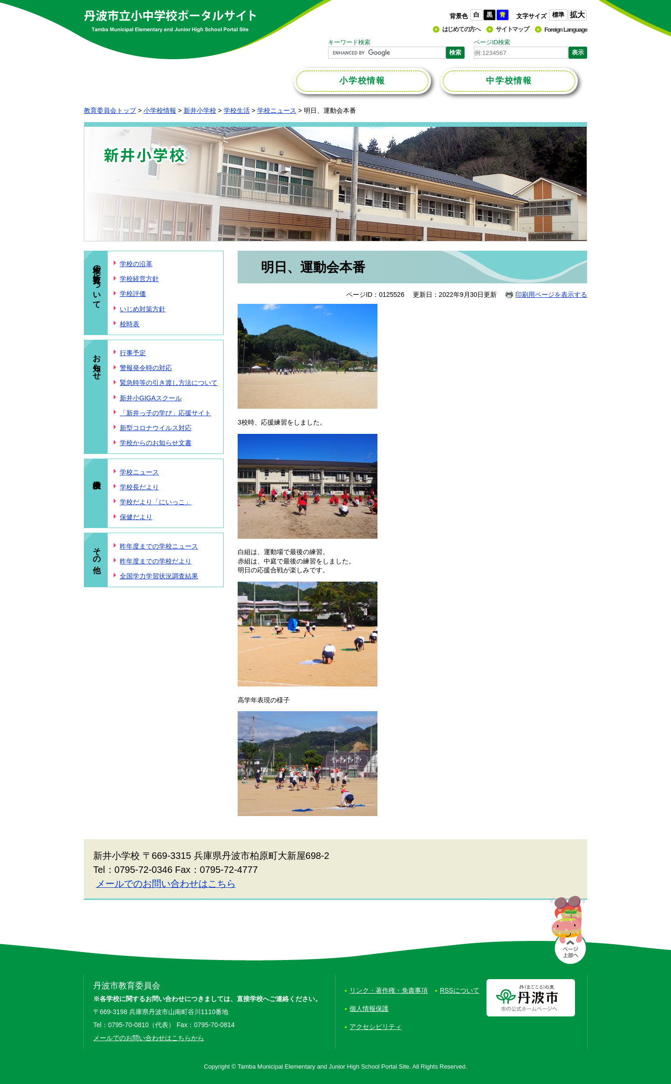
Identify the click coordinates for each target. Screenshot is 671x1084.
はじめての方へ (461, 29)
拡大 (577, 15)
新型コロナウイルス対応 (156, 428)
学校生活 (237, 110)
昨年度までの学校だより (156, 561)
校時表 (129, 324)
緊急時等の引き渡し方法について (169, 382)
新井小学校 (200, 110)
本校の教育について (96, 282)
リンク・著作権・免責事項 (388, 990)
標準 (558, 14)
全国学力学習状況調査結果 (159, 576)
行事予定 (133, 353)
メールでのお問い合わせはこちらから (148, 1038)
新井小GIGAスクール (151, 398)
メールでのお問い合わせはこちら (166, 883)
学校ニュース (276, 110)
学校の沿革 (136, 264)
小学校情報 (160, 110)
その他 (96, 551)
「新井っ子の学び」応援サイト (165, 413)
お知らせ (96, 362)
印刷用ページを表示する (551, 294)
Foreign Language (565, 29)
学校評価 (133, 293)
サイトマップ (512, 29)
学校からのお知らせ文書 (156, 442)
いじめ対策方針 (142, 309)
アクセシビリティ (375, 1026)
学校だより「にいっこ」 (156, 502)
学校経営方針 (139, 278)
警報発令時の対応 (146, 367)
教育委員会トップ (110, 110)
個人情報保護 (369, 1008)
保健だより (136, 517)
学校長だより (139, 487)
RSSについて (459, 990)
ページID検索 (492, 42)
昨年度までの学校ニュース (159, 546)
